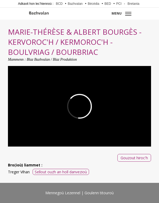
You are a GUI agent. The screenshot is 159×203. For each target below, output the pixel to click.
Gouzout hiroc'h (134, 157)
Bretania (133, 4)
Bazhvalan (75, 4)
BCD (59, 4)
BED (107, 4)
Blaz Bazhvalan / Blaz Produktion (52, 59)
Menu (121, 13)
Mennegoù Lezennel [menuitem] (62, 192)
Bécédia (93, 4)
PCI (119, 4)
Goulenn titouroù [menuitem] (99, 192)
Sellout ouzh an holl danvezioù (61, 171)
